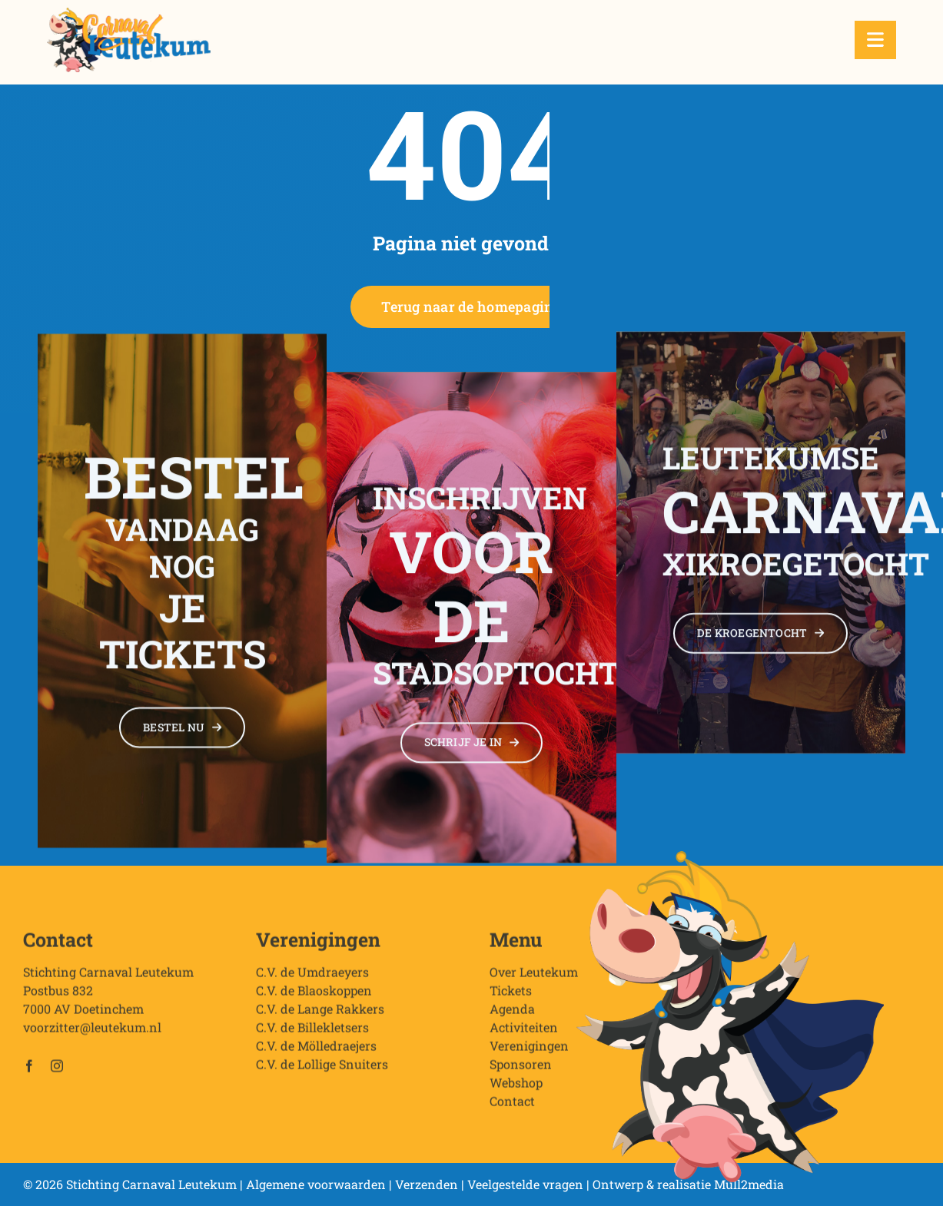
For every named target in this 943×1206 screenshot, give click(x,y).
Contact (512, 1106)
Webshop (516, 1088)
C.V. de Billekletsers (312, 1033)
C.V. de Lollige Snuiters (322, 1070)
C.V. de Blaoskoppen (314, 996)
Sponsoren (521, 1070)
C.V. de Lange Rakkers (320, 1014)
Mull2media (749, 1184)
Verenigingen (529, 1051)
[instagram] (57, 1071)
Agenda (512, 1014)
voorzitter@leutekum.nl (92, 1033)
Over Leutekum (534, 977)
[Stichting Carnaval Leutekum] (129, 13)
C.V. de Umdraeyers (312, 977)
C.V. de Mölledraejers (316, 1051)
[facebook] (29, 1071)
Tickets (511, 996)
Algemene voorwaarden (316, 1184)
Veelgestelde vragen (525, 1184)
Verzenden (426, 1184)
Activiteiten (524, 1033)
